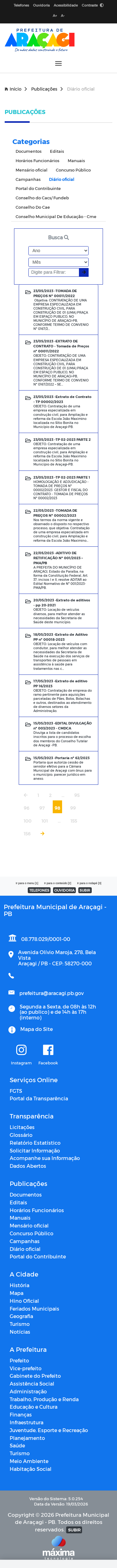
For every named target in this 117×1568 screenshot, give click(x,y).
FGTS (16, 1091)
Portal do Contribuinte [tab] (38, 188)
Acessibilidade (66, 5)
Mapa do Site (36, 1029)
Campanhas (25, 1241)
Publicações (47, 89)
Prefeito (19, 1360)
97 (42, 808)
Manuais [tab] (76, 160)
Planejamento (27, 1438)
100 (28, 821)
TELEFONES (39, 890)
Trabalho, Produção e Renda (44, 1399)
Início (16, 89)
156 (27, 833)
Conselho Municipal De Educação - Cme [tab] (56, 216)
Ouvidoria (41, 5)
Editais (18, 1202)
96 (26, 808)
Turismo (20, 1324)
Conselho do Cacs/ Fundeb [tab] (42, 197)
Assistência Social (32, 1383)
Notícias (20, 1332)
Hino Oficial (24, 1301)
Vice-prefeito (25, 1368)
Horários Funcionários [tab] (37, 160)
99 (73, 808)
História (19, 1285)
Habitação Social (30, 1469)
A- (63, 15)
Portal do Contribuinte (38, 1256)
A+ (55, 15)
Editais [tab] (57, 151)
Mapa (16, 1293)
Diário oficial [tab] (61, 179)
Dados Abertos (28, 1166)
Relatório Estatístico (35, 1143)
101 (44, 821)
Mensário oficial (29, 1225)
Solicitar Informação (35, 1150)
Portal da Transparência (39, 1098)
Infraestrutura (26, 1422)
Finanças (21, 1414)
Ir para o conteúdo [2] (57, 883)
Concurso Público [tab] (73, 169)
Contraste (93, 5)
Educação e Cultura (33, 1407)
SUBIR (85, 890)
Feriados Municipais (34, 1309)
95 (77, 795)
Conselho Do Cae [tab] (33, 207)
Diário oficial (25, 1249)
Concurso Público (31, 1233)
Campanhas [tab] (28, 179)
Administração (28, 1391)
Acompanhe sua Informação (45, 1158)
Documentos (26, 1194)
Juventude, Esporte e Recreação (49, 1430)
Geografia (21, 1316)
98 (57, 808)
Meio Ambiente (29, 1461)
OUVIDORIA (64, 890)
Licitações (22, 1127)
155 (74, 821)
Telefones (21, 5)
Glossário (21, 1135)
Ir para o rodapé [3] (89, 883)
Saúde (17, 1445)
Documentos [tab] (28, 151)
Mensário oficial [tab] (31, 169)
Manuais (20, 1218)
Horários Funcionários (37, 1210)
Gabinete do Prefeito (35, 1376)
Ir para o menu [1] (27, 883)
